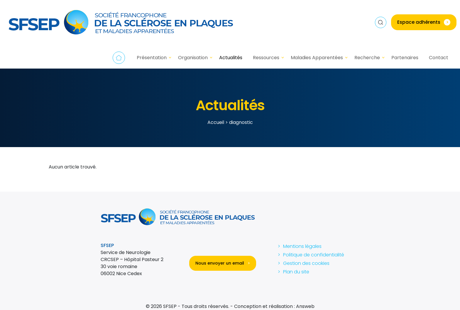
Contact (438, 57)
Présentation (152, 57)
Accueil (119, 58)
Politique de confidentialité (313, 254)
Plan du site (296, 271)
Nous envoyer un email (222, 263)
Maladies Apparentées (317, 57)
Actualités (230, 57)
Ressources (266, 57)
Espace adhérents (423, 22)
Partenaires (404, 57)
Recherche (367, 57)
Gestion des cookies (306, 263)
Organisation (193, 57)
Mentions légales (302, 246)
